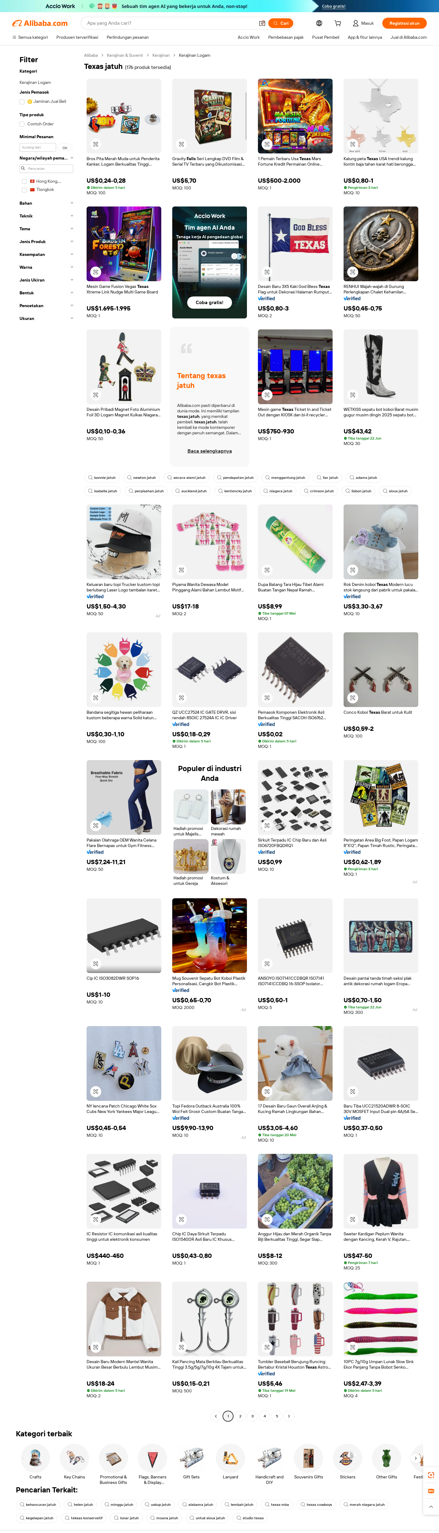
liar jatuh (327, 477)
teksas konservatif (83, 1518)
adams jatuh (363, 477)
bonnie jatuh (102, 477)
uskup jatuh (158, 1504)
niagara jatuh (277, 491)
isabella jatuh (102, 491)
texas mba (277, 1504)
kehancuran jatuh (38, 1504)
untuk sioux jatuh (207, 1518)
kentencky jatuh (235, 491)
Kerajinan (161, 55)
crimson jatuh (319, 491)
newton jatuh (141, 477)
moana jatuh (164, 1518)
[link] (431, 1475)
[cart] (339, 24)
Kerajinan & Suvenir (125, 55)
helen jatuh (80, 1504)
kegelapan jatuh (36, 1518)
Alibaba (91, 55)
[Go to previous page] (215, 1416)
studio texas (250, 1518)
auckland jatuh (191, 491)
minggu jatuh (119, 1504)
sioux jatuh (395, 491)
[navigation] (46, 736)
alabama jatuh (197, 1504)
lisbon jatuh (358, 491)
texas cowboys (316, 1504)
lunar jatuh (126, 1518)
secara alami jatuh (186, 477)
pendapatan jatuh (235, 477)
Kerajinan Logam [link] (194, 55)
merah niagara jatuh (364, 1504)
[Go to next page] (289, 1416)
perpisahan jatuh (146, 491)
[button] (95, 144)
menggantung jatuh (285, 477)
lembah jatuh (239, 1504)
